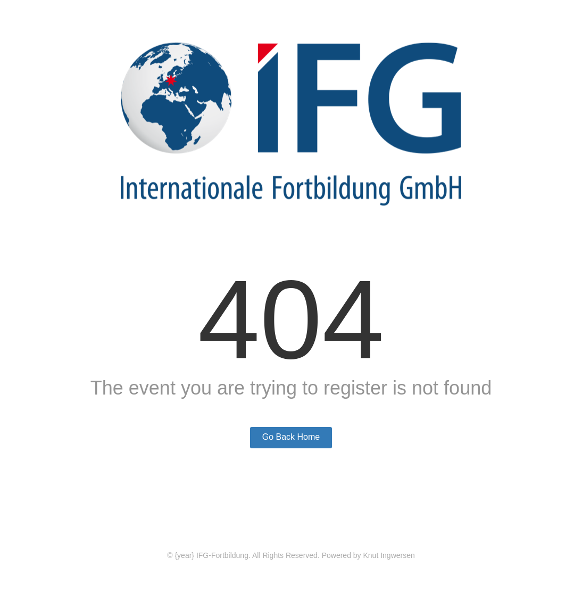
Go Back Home (291, 436)
